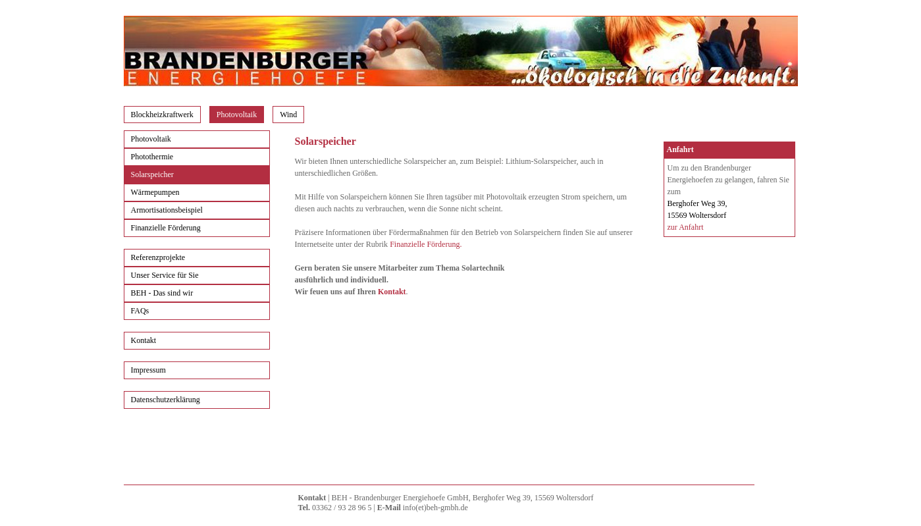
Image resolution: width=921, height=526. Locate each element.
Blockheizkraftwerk (162, 114)
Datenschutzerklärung (165, 399)
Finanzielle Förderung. (425, 244)
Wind (288, 114)
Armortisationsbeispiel (167, 210)
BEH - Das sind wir (162, 293)
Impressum (148, 370)
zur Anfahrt (686, 227)
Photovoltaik (237, 114)
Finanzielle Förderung (166, 227)
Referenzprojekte (158, 257)
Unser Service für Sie (165, 275)
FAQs (140, 310)
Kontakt (144, 340)
